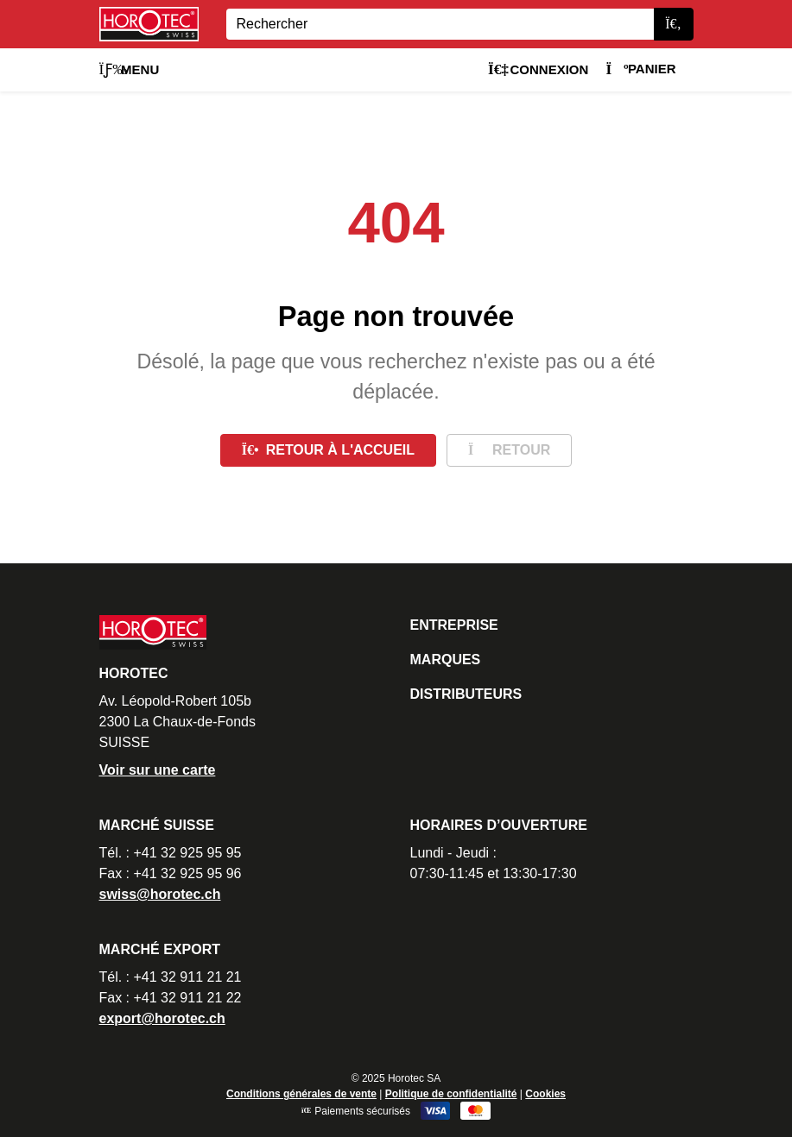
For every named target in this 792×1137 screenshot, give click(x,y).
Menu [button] (129, 70)
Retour (509, 450)
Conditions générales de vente (301, 1094)
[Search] (440, 24)
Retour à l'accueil (328, 450)
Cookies (545, 1094)
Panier (640, 68)
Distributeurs (466, 694)
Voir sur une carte (157, 770)
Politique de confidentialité (451, 1094)
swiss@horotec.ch (160, 894)
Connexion (538, 69)
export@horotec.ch (162, 1018)
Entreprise (454, 625)
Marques (445, 659)
